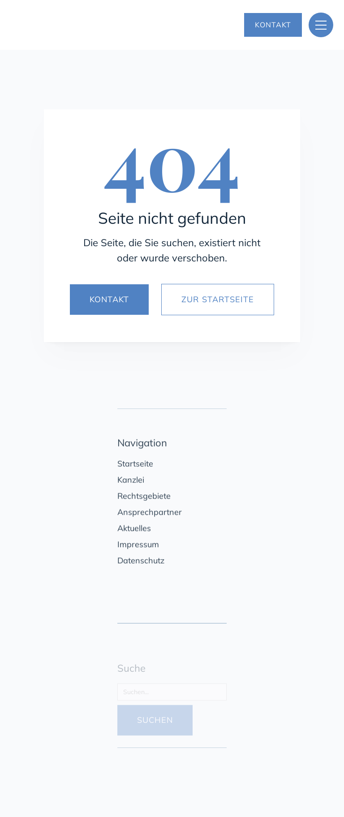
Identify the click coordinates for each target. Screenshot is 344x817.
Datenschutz (140, 562)
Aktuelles (134, 530)
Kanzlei (130, 482)
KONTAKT (273, 24)
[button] (321, 25)
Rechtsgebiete (144, 498)
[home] (99, 25)
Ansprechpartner (149, 514)
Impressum (138, 546)
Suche (131, 673)
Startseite (135, 466)
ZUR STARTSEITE (217, 299)
